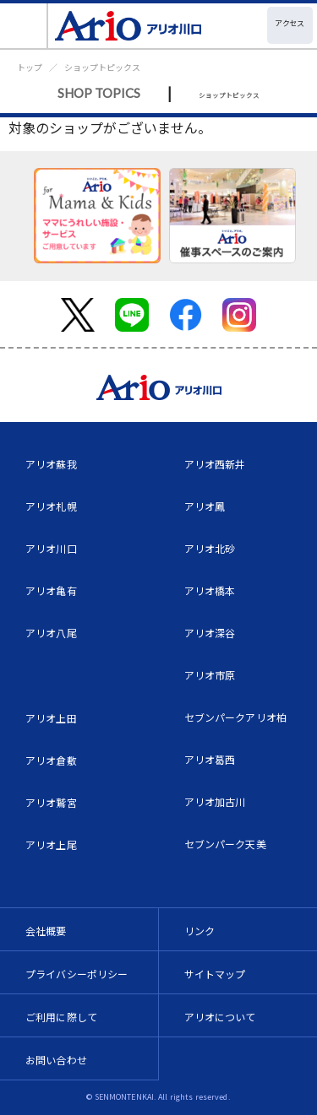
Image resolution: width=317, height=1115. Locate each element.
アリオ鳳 (205, 506)
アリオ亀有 (51, 590)
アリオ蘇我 (51, 464)
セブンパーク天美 (225, 843)
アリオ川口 (51, 548)
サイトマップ (215, 973)
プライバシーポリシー (76, 973)
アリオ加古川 (215, 801)
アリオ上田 (51, 718)
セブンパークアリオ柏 (235, 717)
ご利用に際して (61, 1016)
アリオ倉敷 (51, 760)
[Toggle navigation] (24, 25)
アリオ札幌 (51, 506)
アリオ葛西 (210, 759)
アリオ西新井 (215, 464)
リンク (199, 930)
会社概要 (46, 930)
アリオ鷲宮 (51, 802)
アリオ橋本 (210, 590)
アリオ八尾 (51, 632)
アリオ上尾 (51, 844)
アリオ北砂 (210, 548)
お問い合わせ (56, 1060)
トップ (29, 67)
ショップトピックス (102, 67)
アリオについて (220, 1016)
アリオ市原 (210, 675)
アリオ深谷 (210, 632)
